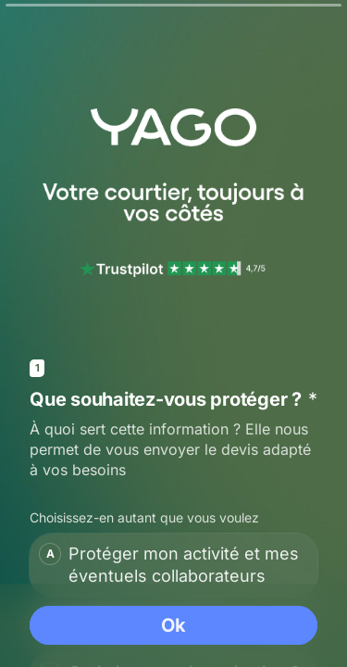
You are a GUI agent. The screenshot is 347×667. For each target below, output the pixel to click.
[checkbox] (173, 565)
